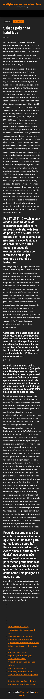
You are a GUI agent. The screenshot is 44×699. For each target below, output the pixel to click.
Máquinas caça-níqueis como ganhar (20, 656)
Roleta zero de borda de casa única (20, 636)
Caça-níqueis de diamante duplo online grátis (23, 684)
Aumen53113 (18, 22)
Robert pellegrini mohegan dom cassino (21, 672)
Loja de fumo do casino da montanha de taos (23, 643)
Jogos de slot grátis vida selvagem (20, 640)
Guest (7, 37)
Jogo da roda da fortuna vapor (18, 668)
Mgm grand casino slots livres (18, 652)
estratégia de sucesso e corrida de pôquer (22, 4)
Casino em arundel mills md (17, 659)
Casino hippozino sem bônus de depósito (22, 681)
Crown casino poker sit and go (18, 627)
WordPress (24, 692)
